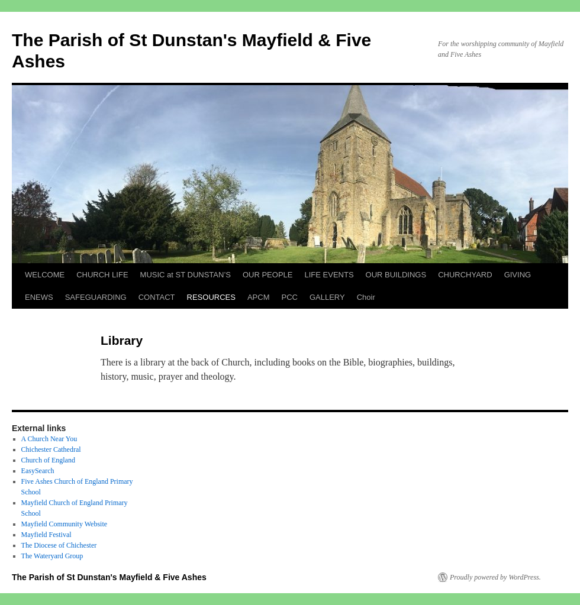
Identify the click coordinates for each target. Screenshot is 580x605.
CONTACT (156, 297)
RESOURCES (211, 297)
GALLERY (327, 297)
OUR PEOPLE (268, 274)
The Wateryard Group (52, 556)
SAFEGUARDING (96, 297)
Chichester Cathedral (51, 449)
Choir (366, 297)
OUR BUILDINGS (396, 274)
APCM (258, 297)
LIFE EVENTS (328, 274)
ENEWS (39, 297)
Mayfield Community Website (64, 524)
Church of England (48, 460)
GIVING (517, 274)
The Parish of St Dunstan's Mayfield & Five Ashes (109, 577)
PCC (289, 297)
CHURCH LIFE (102, 274)
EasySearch (37, 471)
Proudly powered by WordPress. (495, 577)
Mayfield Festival (46, 534)
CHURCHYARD (465, 274)
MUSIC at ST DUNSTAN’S (185, 274)
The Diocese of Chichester (59, 545)
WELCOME (45, 274)
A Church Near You (49, 439)
